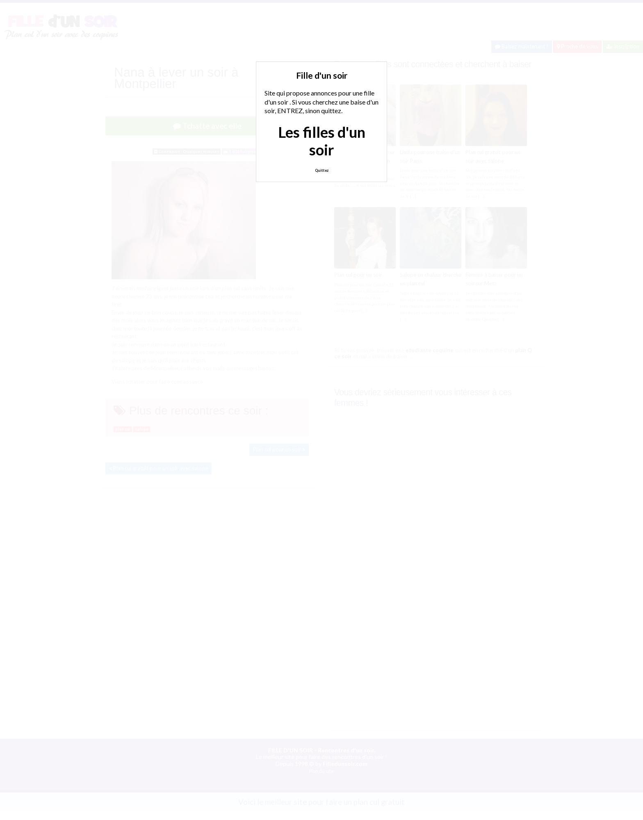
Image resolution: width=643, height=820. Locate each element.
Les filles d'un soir (321, 141)
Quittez (321, 170)
